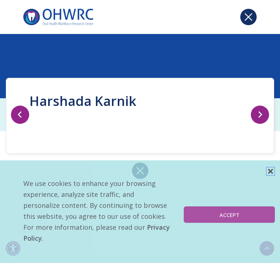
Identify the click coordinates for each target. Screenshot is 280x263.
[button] (270, 171)
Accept (229, 214)
